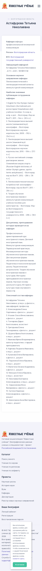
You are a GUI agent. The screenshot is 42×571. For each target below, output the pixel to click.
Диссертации (7, 497)
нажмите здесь (19, 559)
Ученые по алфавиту (11, 470)
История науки (8, 485)
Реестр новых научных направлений (18, 500)
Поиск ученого (8, 459)
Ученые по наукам (10, 463)
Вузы (4, 489)
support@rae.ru (8, 560)
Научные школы (9, 481)
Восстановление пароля (12, 519)
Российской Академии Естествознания (19, 448)
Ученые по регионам (11, 467)
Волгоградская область (22, 19)
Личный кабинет (9, 511)
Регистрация (7, 515)
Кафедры (6, 493)
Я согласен (19, 565)
